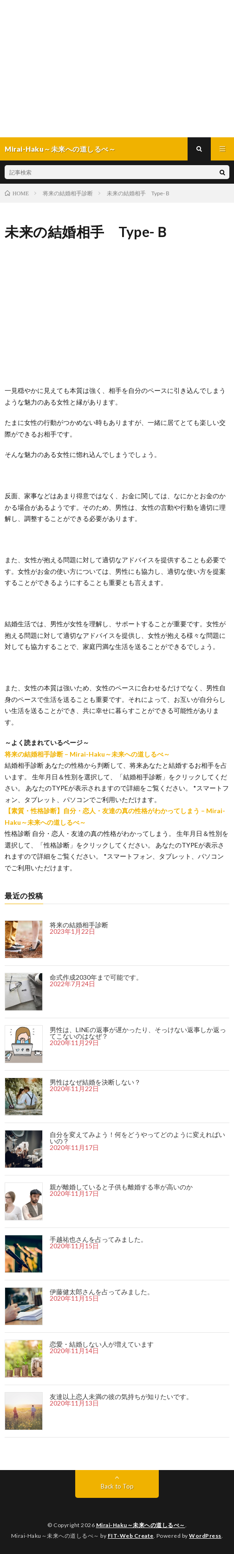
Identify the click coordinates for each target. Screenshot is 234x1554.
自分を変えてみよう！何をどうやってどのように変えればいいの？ (137, 1137)
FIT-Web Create (131, 1535)
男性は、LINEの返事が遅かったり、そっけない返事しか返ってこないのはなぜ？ (138, 1033)
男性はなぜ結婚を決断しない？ (95, 1082)
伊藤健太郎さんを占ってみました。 (102, 1292)
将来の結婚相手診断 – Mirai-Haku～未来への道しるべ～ (87, 754)
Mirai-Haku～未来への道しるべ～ (140, 1525)
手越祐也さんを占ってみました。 (98, 1239)
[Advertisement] (117, 69)
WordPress (205, 1535)
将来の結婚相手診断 (79, 925)
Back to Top (117, 1486)
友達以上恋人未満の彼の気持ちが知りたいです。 (121, 1396)
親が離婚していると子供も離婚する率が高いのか (121, 1187)
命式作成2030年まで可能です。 (96, 977)
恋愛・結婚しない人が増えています (102, 1344)
